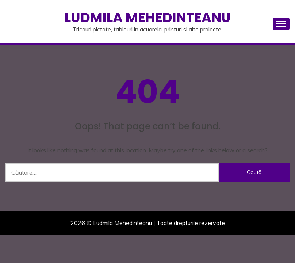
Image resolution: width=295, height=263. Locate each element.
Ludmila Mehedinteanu (148, 17)
